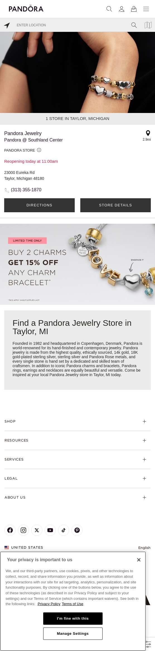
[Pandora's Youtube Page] (50, 530)
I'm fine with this (73, 618)
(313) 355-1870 (26, 189)
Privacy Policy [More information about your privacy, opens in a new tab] (49, 604)
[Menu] (146, 9)
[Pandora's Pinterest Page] (77, 530)
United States (23, 547)
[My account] (121, 9)
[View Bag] (134, 9)
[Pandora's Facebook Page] (10, 530)
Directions (39, 205)
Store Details (115, 205)
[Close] (139, 560)
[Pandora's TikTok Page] (63, 530)
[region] (73, 601)
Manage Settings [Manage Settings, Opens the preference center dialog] (73, 633)
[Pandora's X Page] (36, 530)
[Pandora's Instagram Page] (23, 530)
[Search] (109, 9)
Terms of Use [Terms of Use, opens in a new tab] (72, 604)
